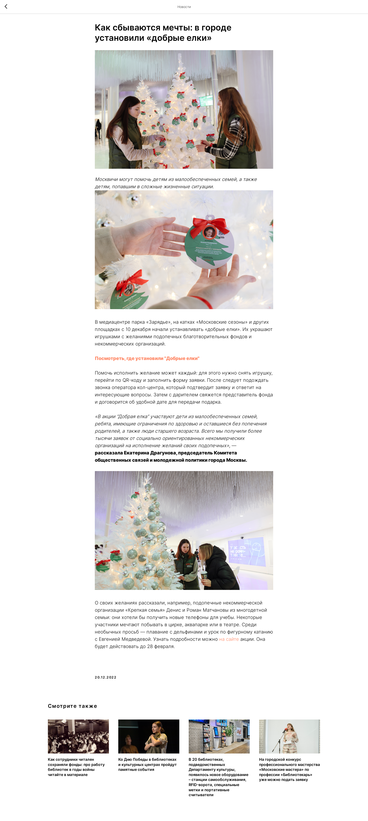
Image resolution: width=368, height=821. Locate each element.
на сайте (229, 639)
